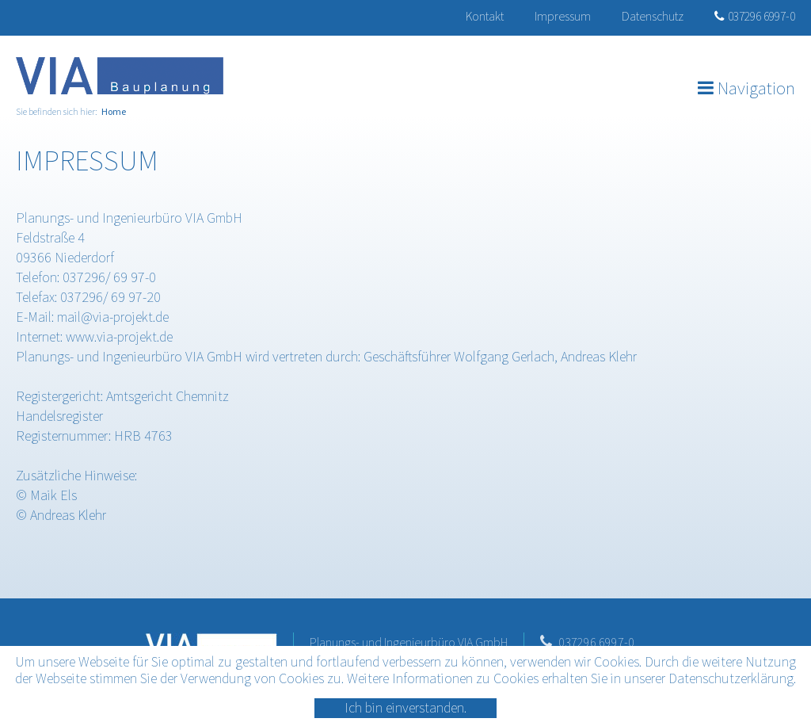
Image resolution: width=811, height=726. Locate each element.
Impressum (563, 16)
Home (113, 111)
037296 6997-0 (754, 16)
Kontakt (485, 16)
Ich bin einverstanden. (405, 707)
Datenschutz (652, 16)
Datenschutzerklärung (731, 678)
